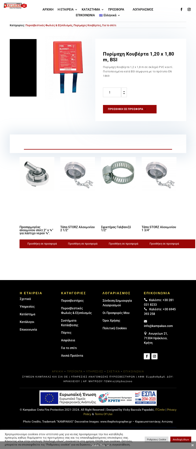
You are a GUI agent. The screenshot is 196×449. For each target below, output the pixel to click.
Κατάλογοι (27, 322)
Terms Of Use (104, 414)
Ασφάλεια (68, 340)
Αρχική (57, 371)
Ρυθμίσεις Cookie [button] (156, 439)
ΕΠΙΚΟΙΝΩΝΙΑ (85, 15)
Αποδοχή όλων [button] (181, 439)
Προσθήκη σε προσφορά (125, 109)
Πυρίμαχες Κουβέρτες (87, 25)
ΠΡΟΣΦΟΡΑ (116, 9)
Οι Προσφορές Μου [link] (116, 313)
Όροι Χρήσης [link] (111, 320)
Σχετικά (25, 299)
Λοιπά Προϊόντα (72, 355)
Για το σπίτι (109, 25)
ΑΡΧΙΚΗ (47, 9)
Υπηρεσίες (27, 306)
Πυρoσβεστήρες (72, 300)
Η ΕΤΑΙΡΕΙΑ (66, 9)
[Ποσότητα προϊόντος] (112, 92)
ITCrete (160, 409)
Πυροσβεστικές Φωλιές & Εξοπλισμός (48, 25)
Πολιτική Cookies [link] (115, 328)
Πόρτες (66, 332)
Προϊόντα (74, 371)
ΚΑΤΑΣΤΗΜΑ (91, 9)
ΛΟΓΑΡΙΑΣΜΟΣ (143, 9)
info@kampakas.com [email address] (158, 326)
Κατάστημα (27, 314)
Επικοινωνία (28, 329)
